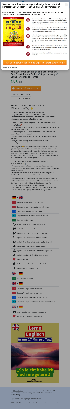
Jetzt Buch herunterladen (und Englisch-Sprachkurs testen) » (35, 62)
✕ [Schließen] (66, 4)
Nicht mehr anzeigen (9, 67)
